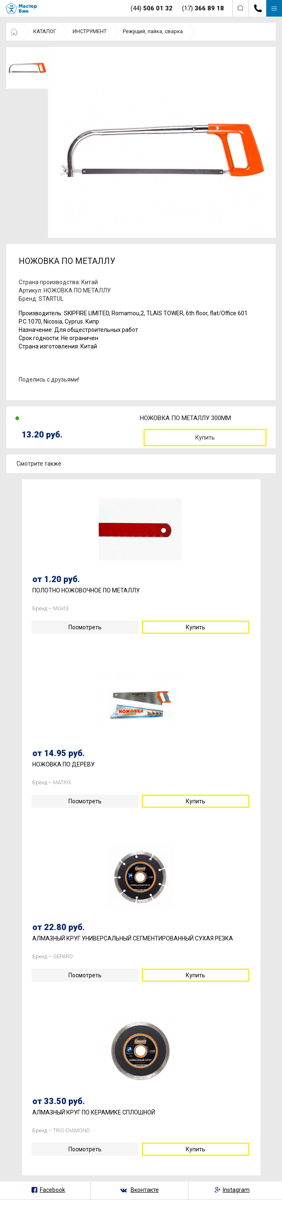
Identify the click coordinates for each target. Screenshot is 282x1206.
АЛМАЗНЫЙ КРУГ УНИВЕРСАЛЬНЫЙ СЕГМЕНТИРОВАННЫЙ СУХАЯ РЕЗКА (132, 938)
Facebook (52, 1190)
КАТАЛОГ (44, 31)
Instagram (236, 1190)
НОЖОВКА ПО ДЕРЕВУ (63, 764)
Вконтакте (145, 1190)
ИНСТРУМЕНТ (90, 31)
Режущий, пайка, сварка (153, 31)
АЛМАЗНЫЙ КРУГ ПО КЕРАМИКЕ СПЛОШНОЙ (93, 1112)
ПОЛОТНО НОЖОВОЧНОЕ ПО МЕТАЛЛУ (86, 590)
